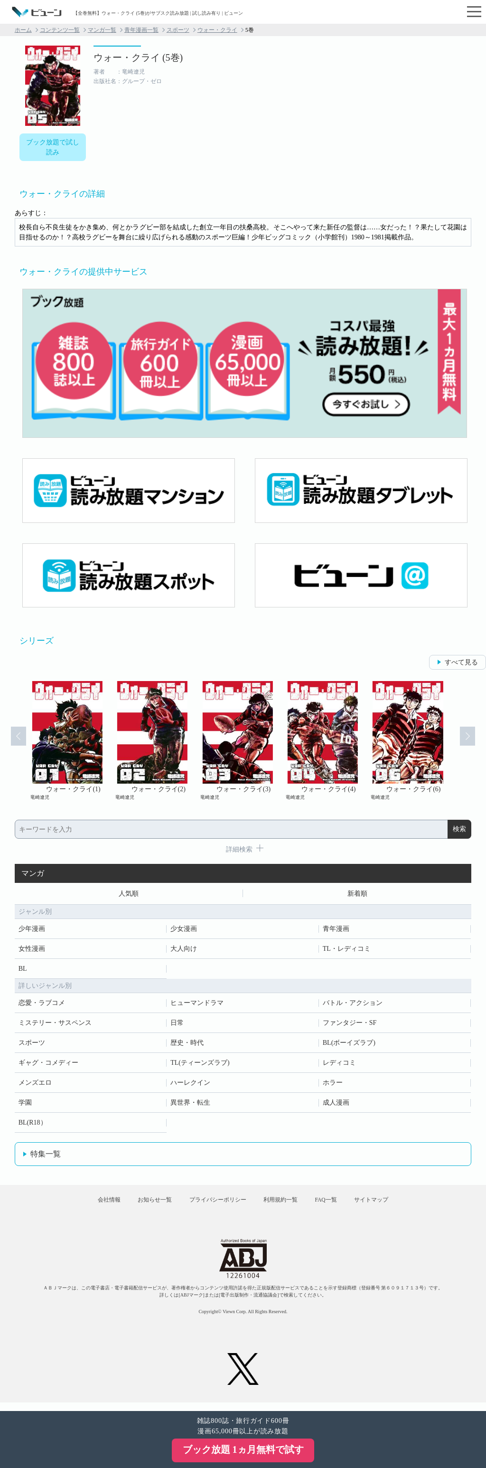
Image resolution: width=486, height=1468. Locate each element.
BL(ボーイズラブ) (349, 1044)
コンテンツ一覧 (60, 30)
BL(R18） (33, 1124)
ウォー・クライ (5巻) (138, 57)
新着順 (357, 894)
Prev (13, 740)
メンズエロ (35, 1084)
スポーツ (178, 30)
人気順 (129, 894)
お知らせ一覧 (144, 1205)
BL (23, 970)
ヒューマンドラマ (197, 1004)
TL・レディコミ (347, 950)
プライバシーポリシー (214, 1205)
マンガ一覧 (102, 30)
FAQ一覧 (337, 1205)
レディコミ (339, 1064)
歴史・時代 (187, 1044)
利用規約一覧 (284, 1205)
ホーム (23, 30)
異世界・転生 (190, 1104)
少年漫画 (32, 930)
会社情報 (91, 1205)
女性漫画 (32, 950)
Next (472, 740)
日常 (177, 1024)
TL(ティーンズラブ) (199, 1064)
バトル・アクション (353, 1004)
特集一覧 (45, 1156)
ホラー (333, 1084)
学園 (25, 1104)
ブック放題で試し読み (52, 147)
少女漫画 (183, 930)
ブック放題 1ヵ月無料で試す (243, 1449)
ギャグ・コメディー (48, 1064)
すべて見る (461, 662)
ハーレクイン (190, 1084)
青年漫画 (336, 930)
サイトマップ (389, 1205)
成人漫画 (336, 1104)
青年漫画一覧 (141, 30)
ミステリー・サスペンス (55, 1024)
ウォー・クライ (217, 30)
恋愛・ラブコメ (42, 1004)
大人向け (183, 950)
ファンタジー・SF (350, 1024)
